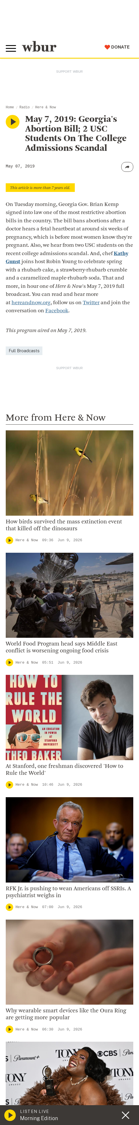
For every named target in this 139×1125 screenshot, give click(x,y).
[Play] (9, 540)
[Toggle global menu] (11, 48)
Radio (24, 107)
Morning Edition (39, 1118)
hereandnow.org (30, 303)
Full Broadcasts (24, 350)
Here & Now (45, 107)
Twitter (91, 303)
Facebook (56, 311)
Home (10, 107)
